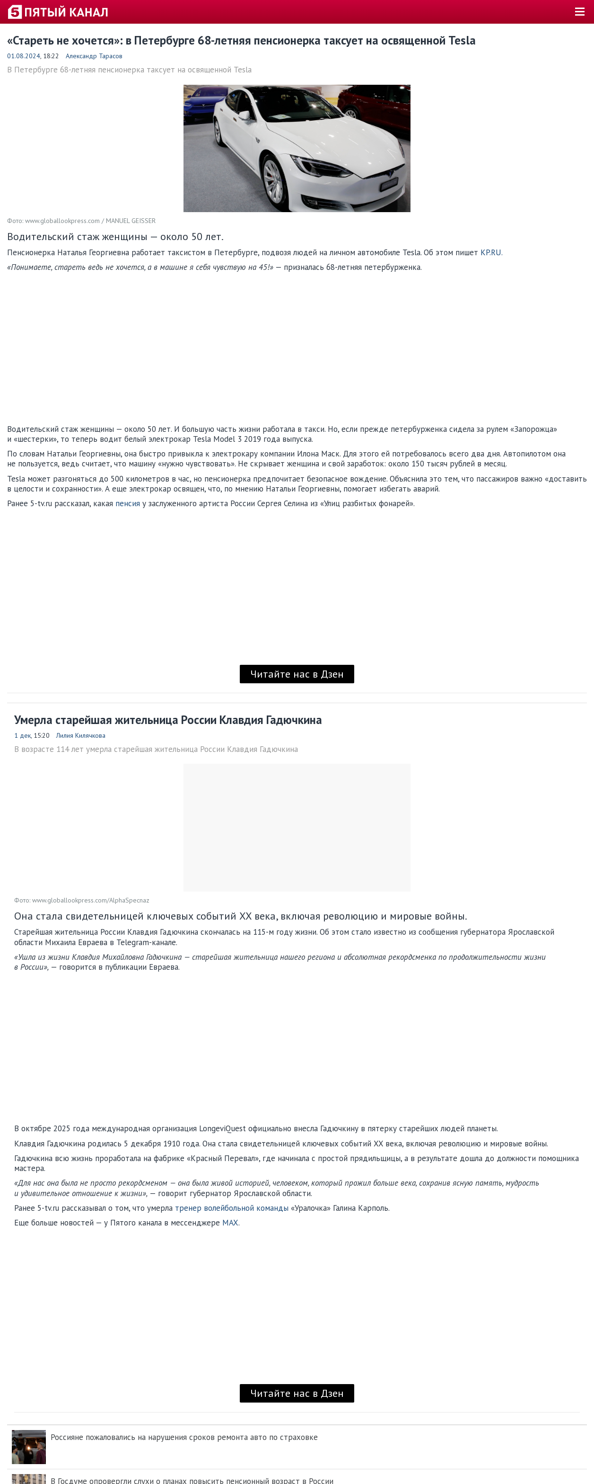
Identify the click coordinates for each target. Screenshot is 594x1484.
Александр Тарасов (94, 56)
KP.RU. (491, 252)
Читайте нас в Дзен (297, 673)
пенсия (127, 503)
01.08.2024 (23, 56)
